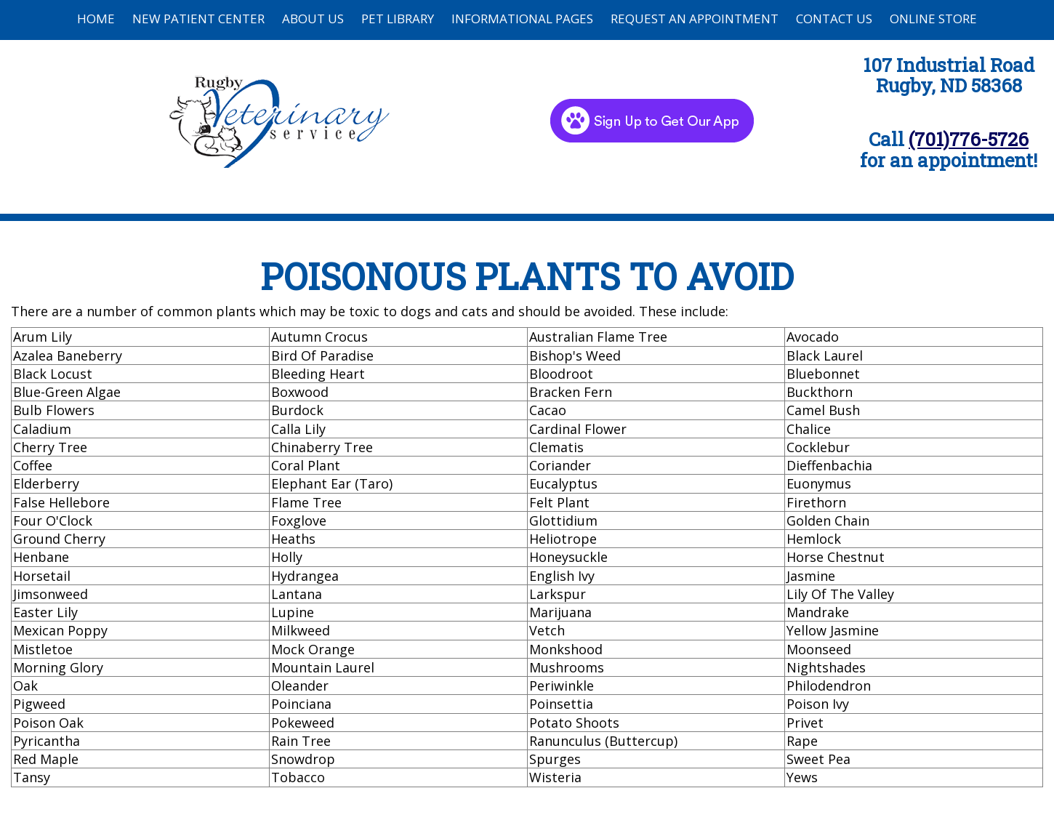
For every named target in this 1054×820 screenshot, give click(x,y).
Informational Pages (522, 18)
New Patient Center (198, 18)
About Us (313, 18)
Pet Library (397, 18)
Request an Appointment (695, 18)
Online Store (933, 18)
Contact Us (834, 18)
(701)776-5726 (969, 138)
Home (96, 18)
